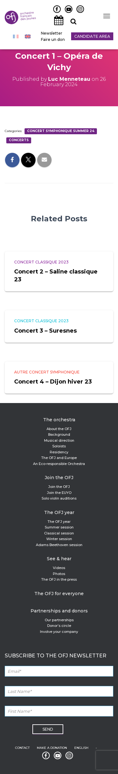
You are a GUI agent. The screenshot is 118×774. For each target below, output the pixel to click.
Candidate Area (92, 36)
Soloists (59, 446)
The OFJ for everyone (59, 593)
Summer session (59, 527)
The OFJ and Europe (59, 458)
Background (59, 434)
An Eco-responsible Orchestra (59, 464)
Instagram (78, 12)
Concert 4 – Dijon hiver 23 (53, 381)
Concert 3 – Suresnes (45, 330)
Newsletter (51, 33)
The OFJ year (59, 512)
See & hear (59, 558)
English (81, 748)
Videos (59, 568)
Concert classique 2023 (41, 262)
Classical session (59, 533)
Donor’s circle (59, 625)
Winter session (59, 539)
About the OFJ (59, 429)
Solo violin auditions (59, 498)
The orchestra (59, 420)
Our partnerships (59, 620)
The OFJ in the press (59, 579)
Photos (59, 574)
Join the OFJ (59, 477)
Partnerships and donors (59, 611)
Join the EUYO (59, 492)
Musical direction (59, 440)
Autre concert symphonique (47, 372)
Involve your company (59, 631)
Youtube (66, 12)
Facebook (54, 12)
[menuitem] (16, 36)
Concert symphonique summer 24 (60, 131)
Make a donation (52, 748)
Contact (22, 748)
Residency (59, 452)
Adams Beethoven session (59, 545)
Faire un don (53, 39)
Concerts (19, 140)
